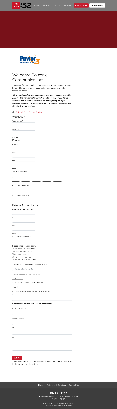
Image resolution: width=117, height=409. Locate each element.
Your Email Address (19, 171)
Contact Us (81, 5)
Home (36, 5)
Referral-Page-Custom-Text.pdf (29, 112)
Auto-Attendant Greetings (22, 251)
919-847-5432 (59, 399)
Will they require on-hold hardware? (26, 274)
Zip (13, 347)
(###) (23, 149)
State (14, 338)
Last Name (23, 134)
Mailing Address (18, 318)
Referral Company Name (21, 185)
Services (67, 5)
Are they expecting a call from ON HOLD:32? (28, 283)
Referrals (51, 385)
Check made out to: (19, 308)
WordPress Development (52, 405)
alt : (27, 112)
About (57, 5)
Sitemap (71, 403)
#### (23, 165)
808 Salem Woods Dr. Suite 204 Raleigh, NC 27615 (59, 396)
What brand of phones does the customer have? (30, 264)
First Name (23, 126)
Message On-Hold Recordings (23, 249)
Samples (46, 5)
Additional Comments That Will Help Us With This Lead (31, 291)
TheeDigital (69, 405)
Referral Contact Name (21, 195)
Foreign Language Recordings (24, 260)
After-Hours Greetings (21, 257)
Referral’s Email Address (21, 236)
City (13, 328)
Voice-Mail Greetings (20, 254)
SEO (62, 405)
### (23, 157)
